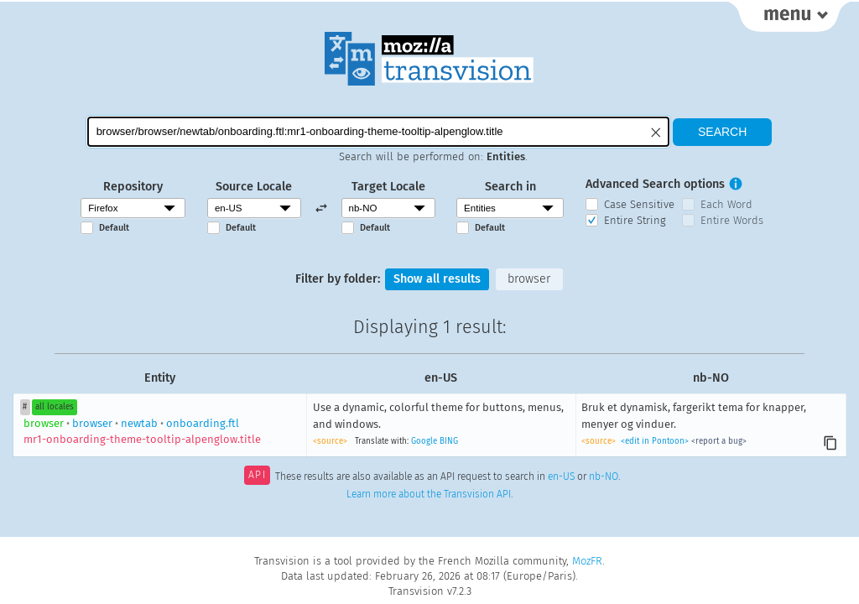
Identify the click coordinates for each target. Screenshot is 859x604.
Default (114, 227)
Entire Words (731, 220)
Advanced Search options (655, 184)
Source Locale (254, 187)
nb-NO (603, 476)
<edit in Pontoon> (655, 441)
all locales (54, 407)
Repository (133, 187)
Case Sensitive (639, 204)
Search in (510, 187)
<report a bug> (719, 441)
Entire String (635, 220)
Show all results (437, 279)
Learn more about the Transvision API (428, 494)
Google (424, 441)
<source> (330, 441)
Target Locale (388, 187)
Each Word (726, 204)
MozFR (587, 561)
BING (449, 441)
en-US (561, 476)
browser (529, 279)
